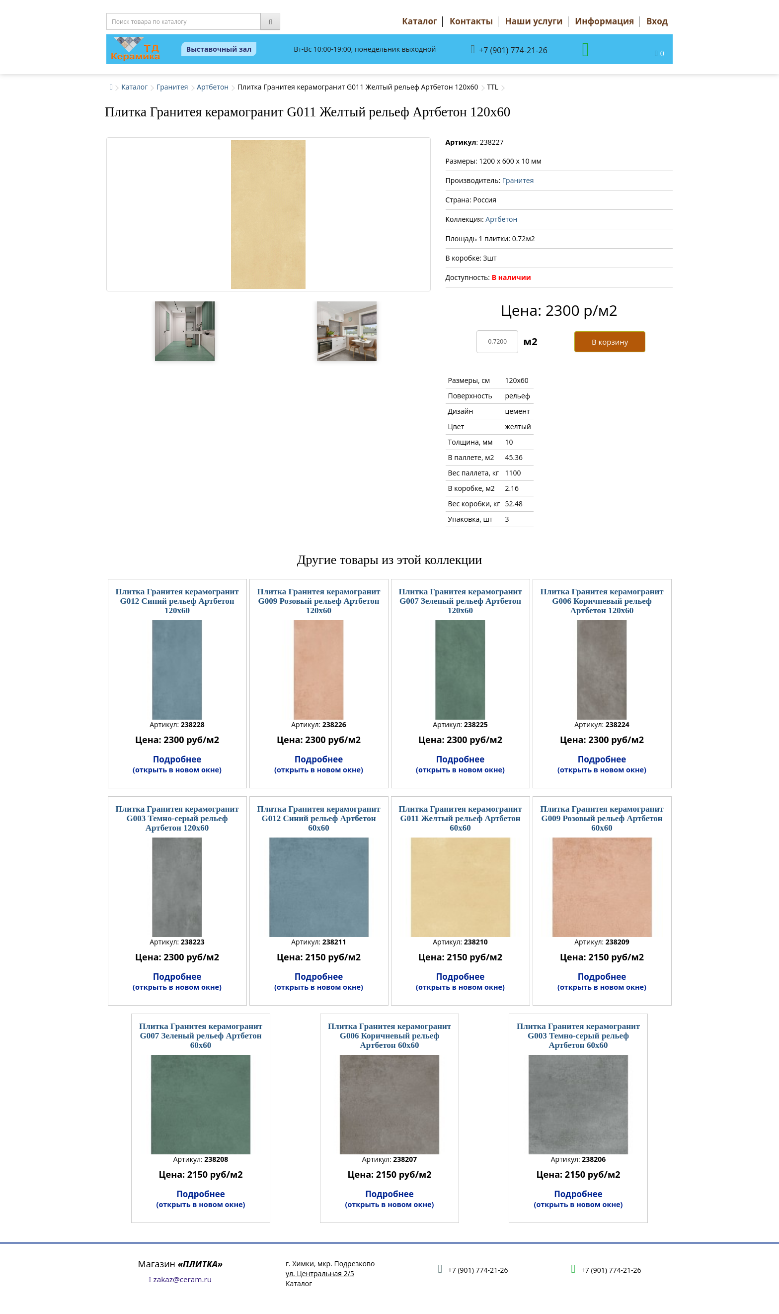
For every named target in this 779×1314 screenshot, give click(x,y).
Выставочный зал (219, 49)
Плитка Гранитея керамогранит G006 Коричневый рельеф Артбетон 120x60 (601, 601)
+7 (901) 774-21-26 (508, 49)
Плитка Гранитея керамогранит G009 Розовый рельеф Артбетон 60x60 (601, 818)
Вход (657, 21)
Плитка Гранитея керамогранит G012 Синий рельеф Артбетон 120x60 (176, 601)
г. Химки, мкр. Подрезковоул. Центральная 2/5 (330, 1268)
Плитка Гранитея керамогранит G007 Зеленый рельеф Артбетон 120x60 (460, 601)
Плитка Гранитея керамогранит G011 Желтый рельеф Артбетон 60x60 (460, 818)
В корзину (610, 342)
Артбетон (213, 87)
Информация (604, 21)
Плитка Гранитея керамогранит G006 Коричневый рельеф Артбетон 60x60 (389, 1035)
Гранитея (172, 87)
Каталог (419, 21)
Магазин (180, 1264)
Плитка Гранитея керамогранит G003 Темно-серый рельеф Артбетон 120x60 (176, 818)
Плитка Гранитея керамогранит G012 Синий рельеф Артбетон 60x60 (318, 818)
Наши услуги (534, 21)
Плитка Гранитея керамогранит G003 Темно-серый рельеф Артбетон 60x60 (578, 1035)
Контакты (471, 21)
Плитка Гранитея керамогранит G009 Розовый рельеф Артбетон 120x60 (318, 601)
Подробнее (177, 763)
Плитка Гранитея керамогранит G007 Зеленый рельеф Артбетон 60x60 (200, 1035)
